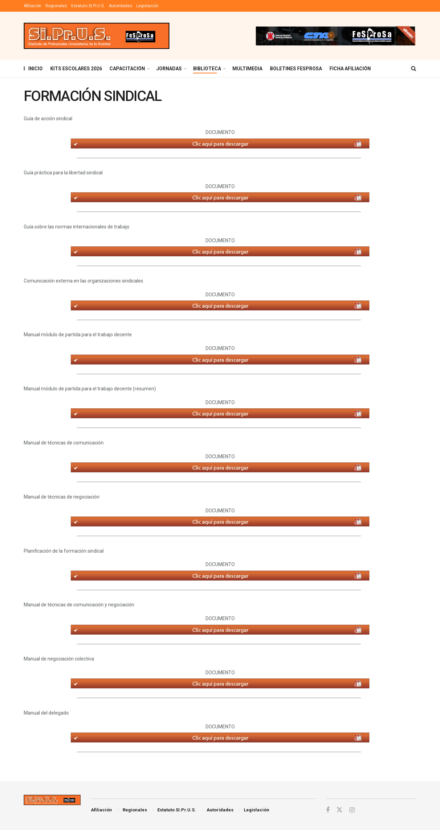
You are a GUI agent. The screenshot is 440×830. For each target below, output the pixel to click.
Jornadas (169, 68)
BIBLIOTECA (207, 68)
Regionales (56, 5)
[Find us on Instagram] (352, 810)
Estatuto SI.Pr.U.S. (88, 5)
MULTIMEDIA (247, 68)
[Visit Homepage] (96, 36)
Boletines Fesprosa (296, 68)
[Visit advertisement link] (335, 36)
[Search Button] (413, 68)
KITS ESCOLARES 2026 (76, 68)
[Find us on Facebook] (327, 810)
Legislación (147, 5)
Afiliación (32, 5)
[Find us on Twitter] (339, 810)
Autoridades (120, 5)
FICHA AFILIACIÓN (350, 68)
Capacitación (127, 68)
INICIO (33, 68)
